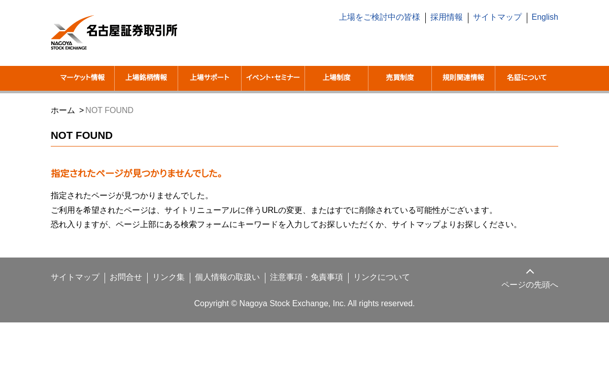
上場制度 (336, 78)
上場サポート (209, 78)
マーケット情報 (82, 78)
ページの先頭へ (530, 297)
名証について (526, 78)
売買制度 (400, 78)
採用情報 (452, 17)
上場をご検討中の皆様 (386, 17)
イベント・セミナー (272, 84)
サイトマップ (500, 17)
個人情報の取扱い (216, 290)
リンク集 (159, 290)
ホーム (62, 123)
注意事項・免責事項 (292, 290)
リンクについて (362, 290)
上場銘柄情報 (146, 78)
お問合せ (118, 290)
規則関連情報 (463, 78)
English (544, 17)
